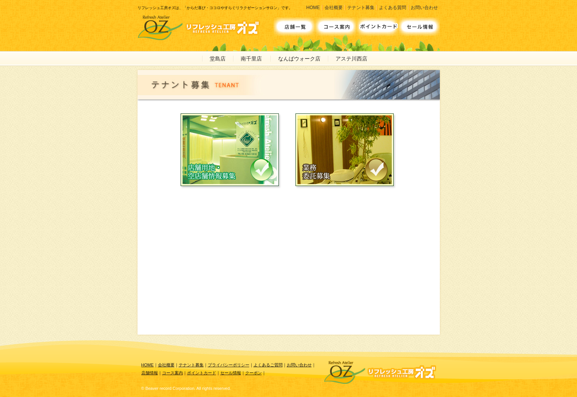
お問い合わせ (424, 7)
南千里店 (251, 59)
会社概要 (334, 7)
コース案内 (172, 373)
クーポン (253, 373)
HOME (313, 7)
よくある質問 (392, 7)
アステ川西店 (351, 59)
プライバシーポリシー (228, 365)
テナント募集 (360, 7)
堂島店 (218, 59)
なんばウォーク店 (299, 59)
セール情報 (230, 373)
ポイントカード (201, 373)
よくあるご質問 (268, 365)
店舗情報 (149, 373)
